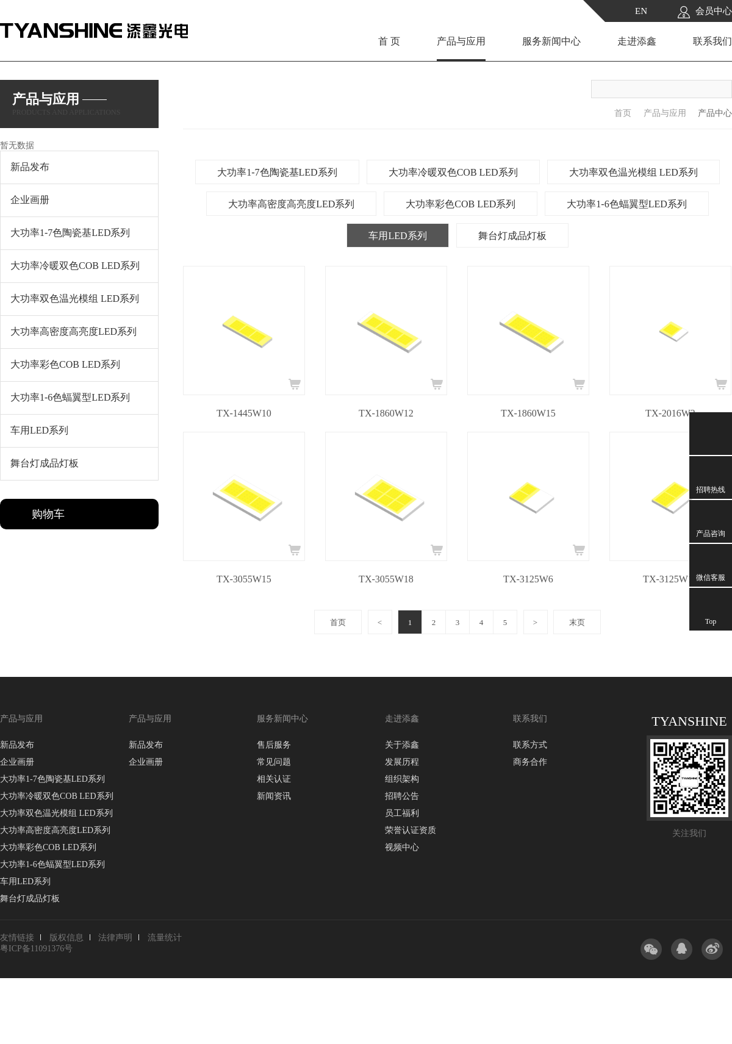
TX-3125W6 (528, 579)
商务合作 (530, 762)
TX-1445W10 (244, 413)
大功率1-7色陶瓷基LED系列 (277, 172)
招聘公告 (402, 796)
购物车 (48, 514)
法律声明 (115, 937)
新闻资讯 (274, 796)
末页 (577, 622)
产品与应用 (461, 41)
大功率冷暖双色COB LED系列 (453, 172)
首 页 (389, 41)
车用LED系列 (397, 236)
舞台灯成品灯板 (512, 236)
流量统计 (165, 937)
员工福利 (402, 813)
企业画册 (17, 762)
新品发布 (17, 744)
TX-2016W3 (670, 413)
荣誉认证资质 (410, 830)
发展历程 (402, 762)
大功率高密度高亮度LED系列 (291, 204)
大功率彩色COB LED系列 (460, 204)
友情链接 (17, 937)
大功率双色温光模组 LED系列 (633, 172)
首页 (622, 113)
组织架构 (402, 779)
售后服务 (274, 744)
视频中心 (402, 847)
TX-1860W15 (528, 413)
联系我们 (712, 41)
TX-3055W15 (244, 579)
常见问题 (274, 762)
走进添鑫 (636, 41)
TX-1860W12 (386, 413)
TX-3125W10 (670, 579)
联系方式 (530, 744)
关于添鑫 (402, 744)
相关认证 (274, 779)
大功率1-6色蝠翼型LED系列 (626, 204)
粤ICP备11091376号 (36, 948)
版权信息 (66, 937)
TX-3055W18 (386, 579)
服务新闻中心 (551, 41)
